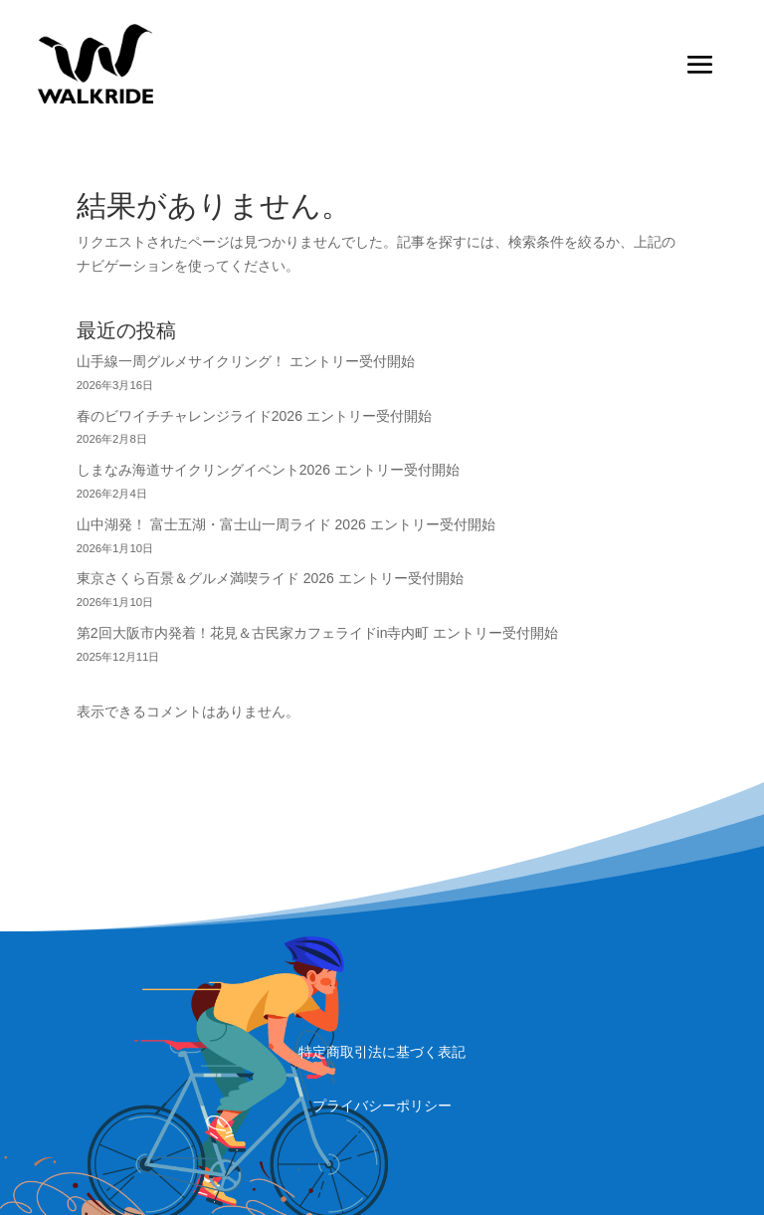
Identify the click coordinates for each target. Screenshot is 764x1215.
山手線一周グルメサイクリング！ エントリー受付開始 (246, 361)
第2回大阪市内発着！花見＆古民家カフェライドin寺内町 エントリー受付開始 (318, 633)
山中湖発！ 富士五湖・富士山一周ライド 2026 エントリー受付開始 (286, 524)
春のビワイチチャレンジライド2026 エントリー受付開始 (254, 416)
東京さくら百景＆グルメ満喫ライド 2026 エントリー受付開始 (270, 578)
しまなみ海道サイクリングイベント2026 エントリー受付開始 (268, 470)
